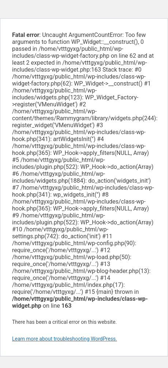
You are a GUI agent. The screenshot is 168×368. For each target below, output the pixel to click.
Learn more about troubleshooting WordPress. (64, 339)
